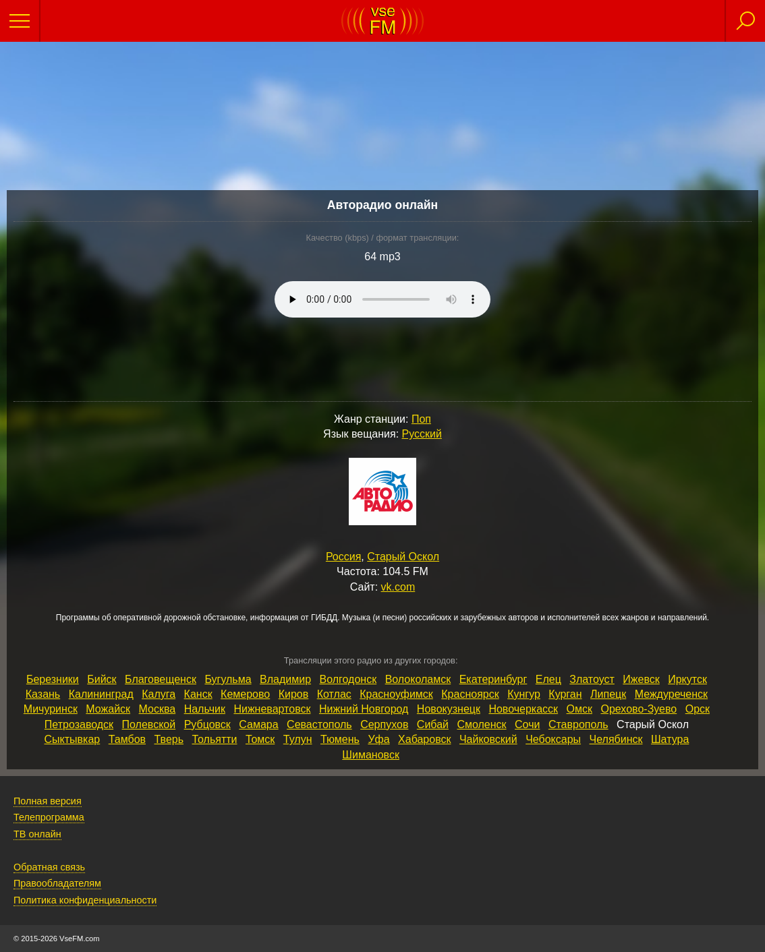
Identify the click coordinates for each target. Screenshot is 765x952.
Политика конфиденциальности (85, 900)
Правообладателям (57, 883)
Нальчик (204, 709)
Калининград (101, 694)
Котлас (334, 694)
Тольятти (214, 739)
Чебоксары (553, 739)
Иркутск (687, 679)
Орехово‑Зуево (638, 709)
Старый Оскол (403, 556)
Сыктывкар (73, 739)
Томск (260, 739)
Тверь (169, 739)
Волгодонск (348, 679)
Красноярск (470, 694)
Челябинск (616, 739)
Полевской (149, 724)
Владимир (285, 679)
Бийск (101, 679)
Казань (43, 694)
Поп (421, 419)
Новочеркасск (523, 709)
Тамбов (127, 739)
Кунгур (523, 694)
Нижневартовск (271, 709)
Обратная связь (49, 867)
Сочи (527, 724)
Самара (258, 724)
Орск (697, 709)
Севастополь (319, 724)
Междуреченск (671, 694)
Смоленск (481, 724)
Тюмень (340, 739)
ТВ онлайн (37, 834)
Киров (294, 694)
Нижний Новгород (363, 709)
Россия (343, 556)
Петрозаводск (79, 724)
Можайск (108, 709)
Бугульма (227, 679)
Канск (198, 694)
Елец (548, 679)
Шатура (670, 739)
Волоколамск (418, 679)
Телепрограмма (48, 817)
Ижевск (641, 679)
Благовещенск (160, 679)
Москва (157, 709)
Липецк (608, 694)
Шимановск (370, 755)
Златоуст (592, 679)
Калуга (158, 694)
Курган (565, 694)
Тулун (297, 739)
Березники (52, 679)
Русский (422, 434)
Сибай (433, 724)
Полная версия (47, 801)
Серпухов (384, 724)
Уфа (378, 739)
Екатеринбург (493, 679)
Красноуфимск (396, 694)
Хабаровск (424, 739)
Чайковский (488, 739)
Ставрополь (578, 724)
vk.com (398, 587)
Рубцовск (207, 724)
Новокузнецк (448, 709)
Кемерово (245, 694)
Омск (579, 709)
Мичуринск (51, 709)
